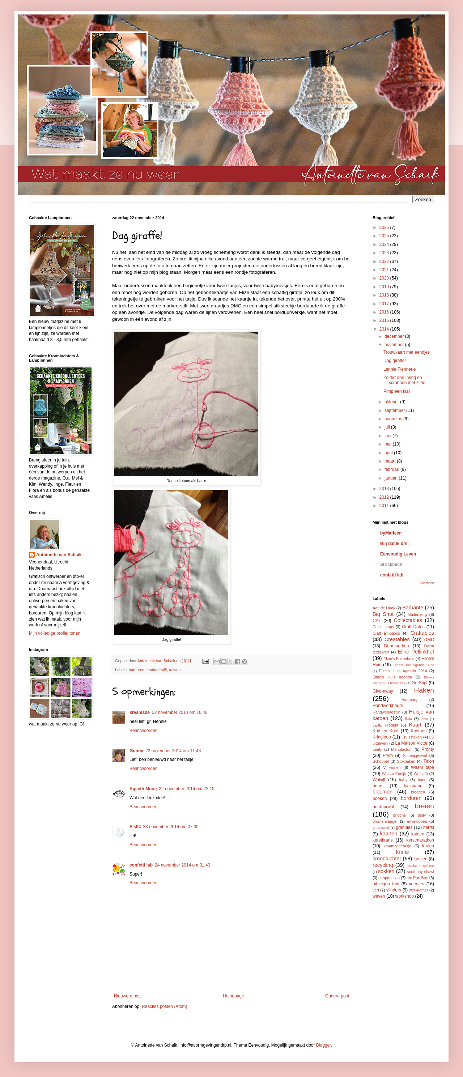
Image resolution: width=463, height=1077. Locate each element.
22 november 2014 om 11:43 (173, 750)
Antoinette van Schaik (58, 554)
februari (392, 469)
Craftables (422, 633)
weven (379, 896)
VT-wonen (392, 767)
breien (424, 806)
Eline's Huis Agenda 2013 (413, 665)
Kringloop (382, 737)
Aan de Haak (384, 608)
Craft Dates (413, 626)
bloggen (418, 792)
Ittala (424, 719)
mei (389, 444)
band (422, 780)
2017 (384, 303)
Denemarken (396, 645)
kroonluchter (387, 858)
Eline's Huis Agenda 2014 (403, 671)
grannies (404, 827)
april (389, 452)
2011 (384, 505)
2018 (384, 295)
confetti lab (141, 865)
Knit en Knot (385, 730)
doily (422, 815)
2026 (384, 227)
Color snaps (383, 627)
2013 (384, 488)
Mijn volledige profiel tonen (54, 633)
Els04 (135, 826)
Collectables (408, 620)
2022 (384, 261)
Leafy (377, 749)
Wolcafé (421, 773)
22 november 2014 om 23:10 (186, 788)
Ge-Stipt (420, 682)
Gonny (136, 750)
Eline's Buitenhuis (398, 658)
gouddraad (381, 828)
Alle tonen (427, 583)
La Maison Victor (411, 743)
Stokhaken (406, 761)
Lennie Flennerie (399, 369)
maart (391, 461)
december (395, 336)
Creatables (397, 639)
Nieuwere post (128, 996)
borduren (136, 670)
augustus (394, 418)
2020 (384, 278)
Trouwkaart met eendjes (406, 352)
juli (388, 427)
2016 (384, 312)
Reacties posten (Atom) (164, 1006)
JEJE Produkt (385, 725)
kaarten (388, 834)
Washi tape (422, 767)
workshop (404, 896)
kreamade (139, 712)
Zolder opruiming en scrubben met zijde (404, 380)
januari (392, 478)
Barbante (412, 607)
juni (388, 435)
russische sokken (420, 866)
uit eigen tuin (386, 883)
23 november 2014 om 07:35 (170, 826)
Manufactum (401, 749)
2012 (384, 497)
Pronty (427, 749)
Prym (388, 755)
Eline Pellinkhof (416, 652)
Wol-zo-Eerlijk (394, 773)
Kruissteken (412, 737)
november (395, 344)
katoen (417, 834)
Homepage (233, 996)
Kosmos (418, 730)
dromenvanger (385, 821)
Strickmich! (392, 564)
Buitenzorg (417, 614)
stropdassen (389, 878)
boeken (380, 798)
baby (403, 780)
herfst (428, 827)
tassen (174, 670)
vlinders (393, 890)
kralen (428, 845)
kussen (421, 858)
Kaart (415, 725)
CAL (377, 620)
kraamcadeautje (397, 846)
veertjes (416, 883)
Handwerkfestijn (386, 712)
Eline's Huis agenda (392, 677)
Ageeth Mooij (143, 788)
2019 (384, 286)
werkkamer (418, 890)
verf (376, 890)
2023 (384, 252)
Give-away (383, 691)
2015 (384, 320)
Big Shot (383, 614)
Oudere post (337, 996)
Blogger (323, 1045)
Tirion (428, 761)
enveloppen (417, 821)
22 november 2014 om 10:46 (179, 712)
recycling (383, 865)
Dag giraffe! (394, 360)
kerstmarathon (420, 840)
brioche (399, 815)
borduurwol (383, 806)
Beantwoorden (143, 730)
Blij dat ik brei (394, 543)
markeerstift (156, 670)
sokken (386, 871)
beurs (378, 785)
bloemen (382, 792)
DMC (429, 639)
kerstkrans (382, 840)
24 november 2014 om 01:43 (182, 865)
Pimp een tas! (396, 391)
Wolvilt (379, 779)
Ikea (408, 718)
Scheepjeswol (415, 755)
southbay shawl (420, 871)
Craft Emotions (386, 633)
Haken (424, 690)
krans (402, 852)
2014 (384, 329)
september (395, 410)
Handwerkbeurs (388, 705)
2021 (384, 269)
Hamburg (409, 699)
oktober (392, 401)
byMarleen (391, 533)
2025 (384, 235)
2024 (384, 244)
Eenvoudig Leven (398, 554)
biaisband (413, 785)
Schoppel (381, 761)
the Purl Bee (417, 878)
